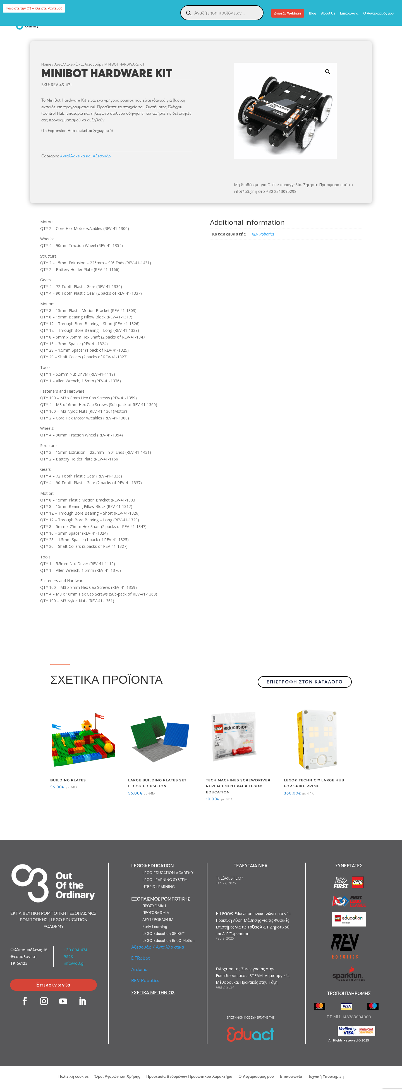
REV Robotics (263, 234)
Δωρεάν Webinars (287, 13)
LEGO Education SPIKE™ (163, 933)
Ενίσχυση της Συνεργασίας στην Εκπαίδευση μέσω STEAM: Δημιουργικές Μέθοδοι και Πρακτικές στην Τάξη (252, 975)
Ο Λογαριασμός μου (378, 13)
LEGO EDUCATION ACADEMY (167, 872)
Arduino (139, 969)
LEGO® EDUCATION (152, 865)
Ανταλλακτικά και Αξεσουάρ (77, 64)
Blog (312, 13)
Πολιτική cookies (73, 1076)
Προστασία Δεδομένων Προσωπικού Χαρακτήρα (189, 1076)
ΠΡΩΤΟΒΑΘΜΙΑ (155, 912)
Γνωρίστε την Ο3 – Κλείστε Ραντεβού (34, 8)
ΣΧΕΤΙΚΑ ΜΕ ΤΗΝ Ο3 (152, 992)
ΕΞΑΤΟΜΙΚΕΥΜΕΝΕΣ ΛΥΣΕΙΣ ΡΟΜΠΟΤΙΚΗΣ (256, 23)
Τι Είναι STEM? (229, 878)
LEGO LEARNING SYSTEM (164, 879)
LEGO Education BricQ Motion (168, 940)
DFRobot (140, 958)
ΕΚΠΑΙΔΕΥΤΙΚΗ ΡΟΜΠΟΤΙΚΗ (120, 23)
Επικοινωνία (349, 13)
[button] (328, 72)
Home (46, 64)
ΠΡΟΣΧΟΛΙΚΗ (154, 906)
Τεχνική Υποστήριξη (326, 1076)
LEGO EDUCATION (67, 23)
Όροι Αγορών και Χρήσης (117, 1076)
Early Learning (154, 926)
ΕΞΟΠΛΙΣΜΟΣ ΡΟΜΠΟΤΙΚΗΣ (181, 23)
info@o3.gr (74, 963)
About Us (328, 13)
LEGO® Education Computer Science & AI (346, 23)
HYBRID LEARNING (158, 886)
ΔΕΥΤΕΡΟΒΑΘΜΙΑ (158, 919)
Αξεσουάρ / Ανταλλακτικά (157, 947)
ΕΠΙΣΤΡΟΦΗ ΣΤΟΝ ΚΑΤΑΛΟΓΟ (305, 682)
